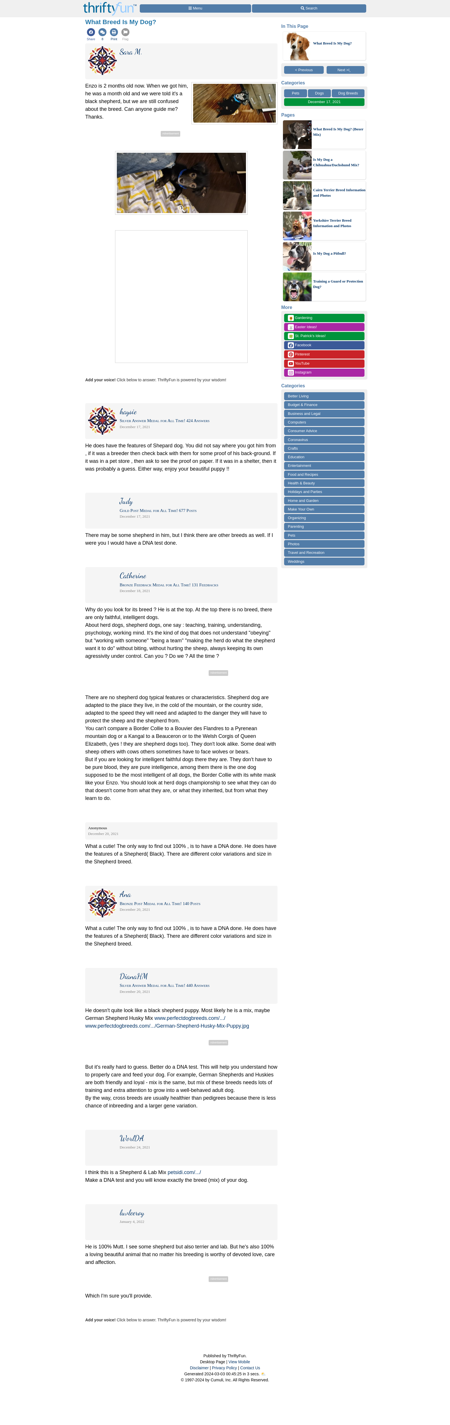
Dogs (319, 93)
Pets (295, 93)
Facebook (299, 345)
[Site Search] (309, 8)
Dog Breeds (348, 93)
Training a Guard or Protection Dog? (338, 284)
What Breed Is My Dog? (332, 43)
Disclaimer (199, 1368)
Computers (297, 422)
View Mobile (239, 1362)
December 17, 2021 (324, 102)
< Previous (304, 70)
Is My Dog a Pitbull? (329, 253)
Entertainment (299, 465)
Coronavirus (298, 440)
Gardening (300, 318)
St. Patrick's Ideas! (307, 336)
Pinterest (299, 354)
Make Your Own (301, 509)
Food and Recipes (303, 474)
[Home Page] (110, 3)
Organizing (297, 518)
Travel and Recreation (306, 552)
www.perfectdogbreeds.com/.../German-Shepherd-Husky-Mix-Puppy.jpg (167, 1026)
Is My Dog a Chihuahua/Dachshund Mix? (336, 162)
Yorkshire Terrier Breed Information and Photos (332, 223)
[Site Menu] (195, 8)
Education (296, 457)
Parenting (296, 526)
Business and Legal (304, 413)
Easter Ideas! (302, 327)
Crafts (293, 448)
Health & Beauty (301, 483)
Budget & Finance (302, 405)
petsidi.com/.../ (184, 1172)
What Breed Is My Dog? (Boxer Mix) (338, 132)
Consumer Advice (302, 431)
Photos (293, 544)
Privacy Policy (224, 1368)
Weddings (296, 561)
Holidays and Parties (305, 492)
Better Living (298, 396)
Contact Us (250, 1368)
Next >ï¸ (346, 70)
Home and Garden (303, 500)
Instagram (299, 373)
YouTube (298, 364)
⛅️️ (263, 1374)
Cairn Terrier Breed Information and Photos (339, 193)
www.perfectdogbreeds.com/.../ (189, 1018)
